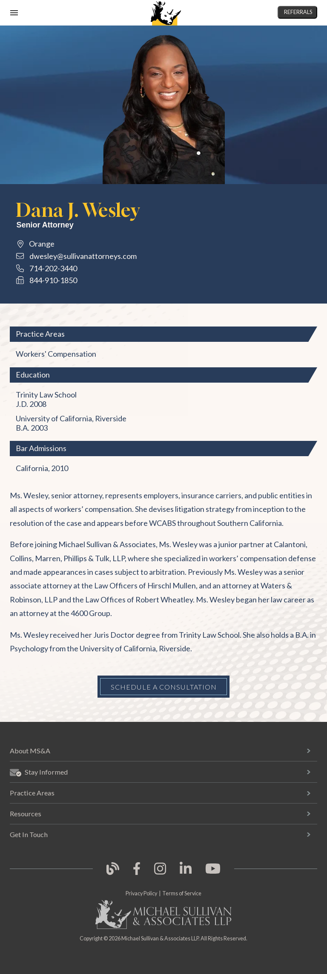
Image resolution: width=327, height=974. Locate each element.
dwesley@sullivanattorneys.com (83, 256)
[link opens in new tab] (112, 873)
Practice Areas (32, 793)
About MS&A (30, 751)
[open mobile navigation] (14, 13)
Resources (25, 813)
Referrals (298, 12)
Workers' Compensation (56, 353)
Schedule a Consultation (164, 687)
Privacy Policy (141, 893)
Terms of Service (181, 893)
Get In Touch (29, 834)
